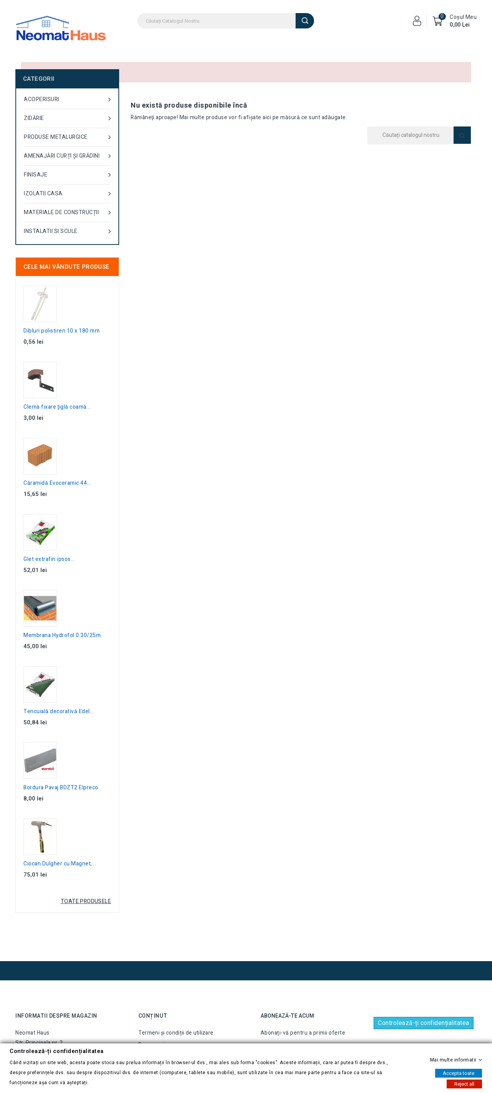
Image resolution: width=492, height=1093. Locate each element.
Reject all (464, 1083)
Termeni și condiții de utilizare (176, 1033)
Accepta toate (458, 1072)
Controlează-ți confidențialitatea (423, 1023)
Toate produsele (86, 901)
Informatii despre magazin (56, 1016)
